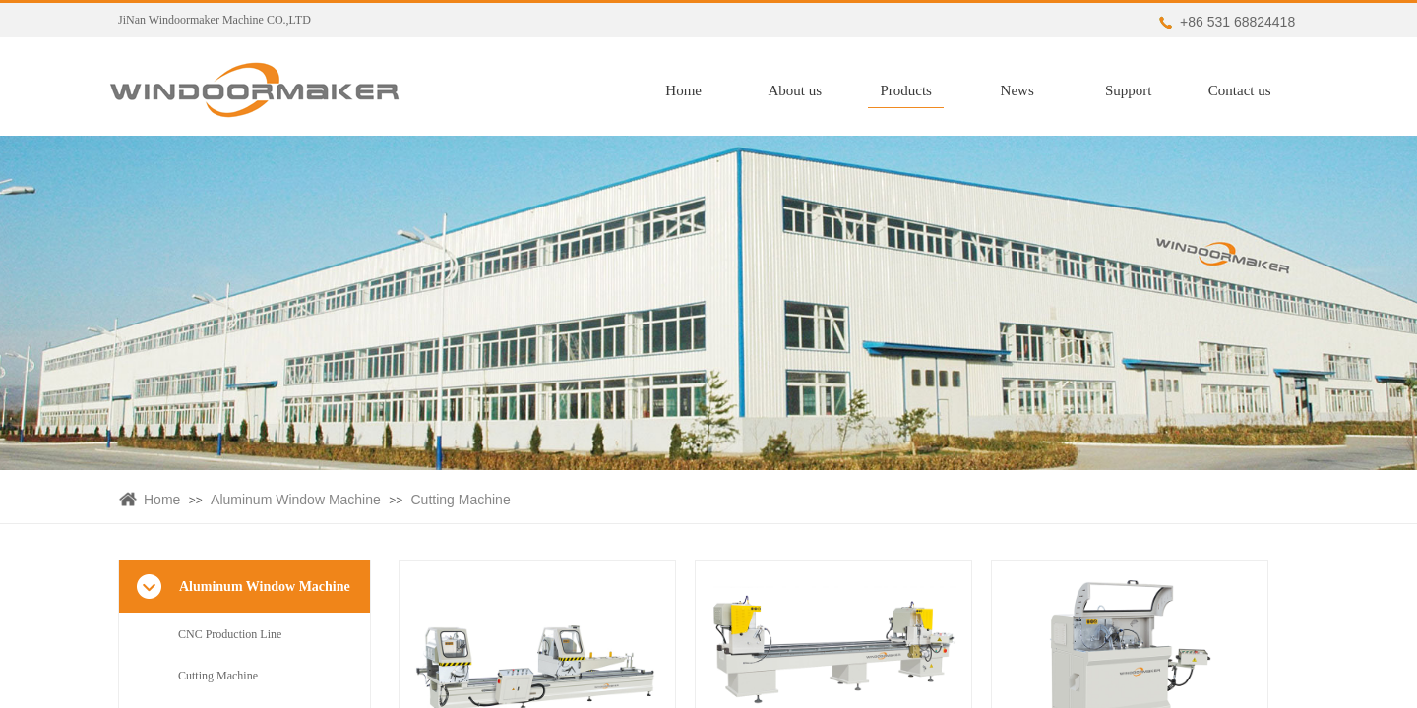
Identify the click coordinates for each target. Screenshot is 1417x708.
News (1025, 90)
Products (915, 90)
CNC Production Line (229, 634)
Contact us (1247, 90)
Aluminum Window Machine (296, 499)
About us (803, 90)
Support (1136, 90)
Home (692, 90)
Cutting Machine (461, 499)
